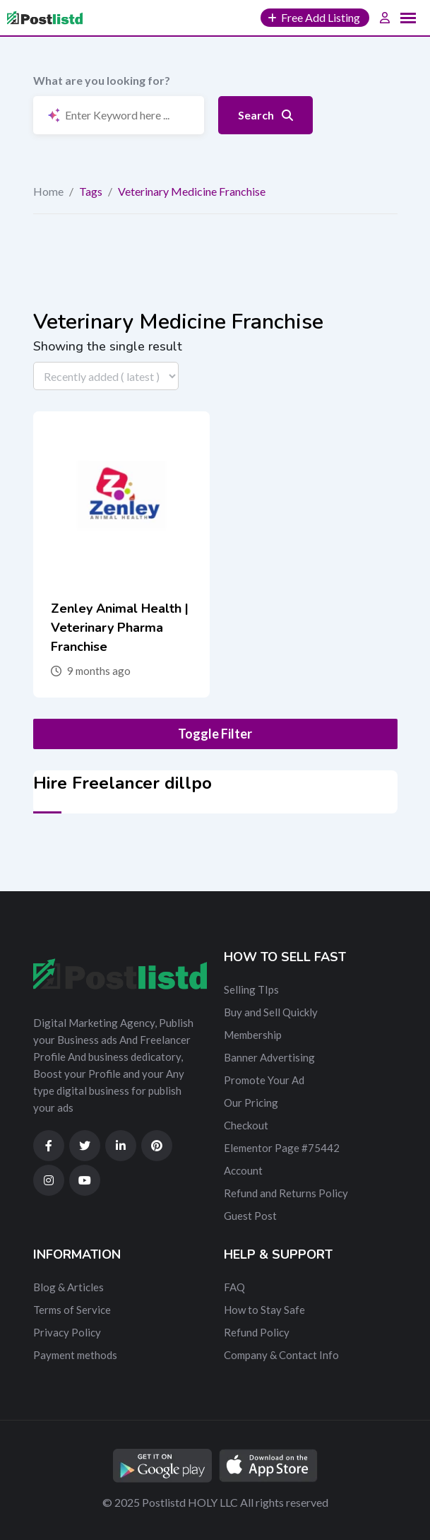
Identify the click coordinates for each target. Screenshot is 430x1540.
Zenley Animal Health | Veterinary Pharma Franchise (120, 627)
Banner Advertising (269, 1057)
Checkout (246, 1125)
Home (48, 191)
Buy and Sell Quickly (271, 1012)
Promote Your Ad (264, 1080)
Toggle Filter (215, 733)
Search (265, 115)
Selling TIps (251, 989)
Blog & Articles (68, 1287)
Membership (253, 1034)
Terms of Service (72, 1309)
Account (243, 1170)
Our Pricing (251, 1102)
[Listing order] (106, 376)
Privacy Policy (67, 1332)
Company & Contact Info (281, 1354)
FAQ (234, 1287)
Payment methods (75, 1354)
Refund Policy (256, 1332)
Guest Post (250, 1215)
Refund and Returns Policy (286, 1193)
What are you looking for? (101, 80)
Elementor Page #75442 (282, 1147)
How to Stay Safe (264, 1309)
